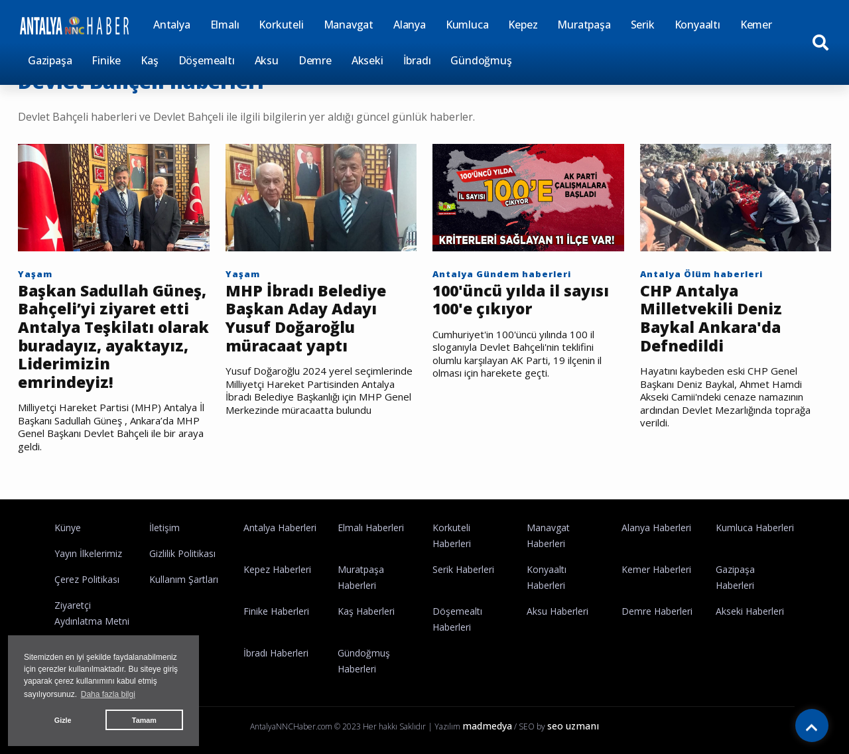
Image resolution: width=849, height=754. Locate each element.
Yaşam (35, 274)
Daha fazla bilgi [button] (108, 694)
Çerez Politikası (86, 579)
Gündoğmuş (480, 60)
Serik (643, 24)
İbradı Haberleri (275, 653)
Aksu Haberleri (557, 611)
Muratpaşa (583, 24)
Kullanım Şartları (183, 579)
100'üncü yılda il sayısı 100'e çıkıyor (520, 300)
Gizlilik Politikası (182, 553)
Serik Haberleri (463, 569)
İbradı (417, 60)
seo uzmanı (573, 726)
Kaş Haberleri (366, 611)
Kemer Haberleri (656, 569)
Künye (67, 527)
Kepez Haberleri (277, 569)
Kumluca (467, 24)
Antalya (171, 24)
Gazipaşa (50, 60)
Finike (106, 60)
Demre (315, 60)
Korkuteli (281, 24)
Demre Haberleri (656, 611)
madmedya (487, 726)
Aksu (267, 60)
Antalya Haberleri (279, 527)
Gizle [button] (63, 720)
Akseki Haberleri (750, 611)
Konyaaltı (697, 24)
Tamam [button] (144, 720)
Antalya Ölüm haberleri (701, 274)
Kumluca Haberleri (755, 527)
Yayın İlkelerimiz (88, 553)
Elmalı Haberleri (371, 527)
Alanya (409, 24)
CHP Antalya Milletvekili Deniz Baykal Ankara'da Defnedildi (711, 318)
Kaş (149, 60)
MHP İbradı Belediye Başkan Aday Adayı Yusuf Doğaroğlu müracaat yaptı (306, 318)
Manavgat (348, 24)
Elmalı (224, 24)
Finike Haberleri (276, 611)
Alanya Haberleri (656, 527)
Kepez (522, 24)
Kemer (756, 24)
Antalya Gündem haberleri (501, 274)
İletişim (164, 527)
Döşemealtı (206, 60)
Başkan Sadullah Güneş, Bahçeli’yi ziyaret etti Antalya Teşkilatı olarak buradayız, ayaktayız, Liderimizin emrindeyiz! (113, 337)
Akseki (367, 60)
